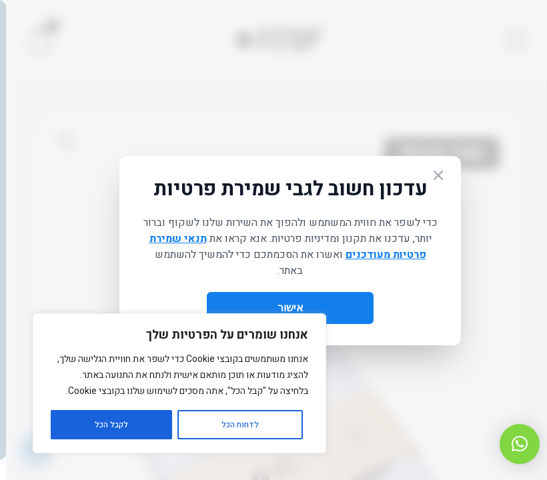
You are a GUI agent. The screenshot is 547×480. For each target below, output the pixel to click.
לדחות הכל (234, 425)
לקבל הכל (105, 425)
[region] (173, 383)
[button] (514, 444)
